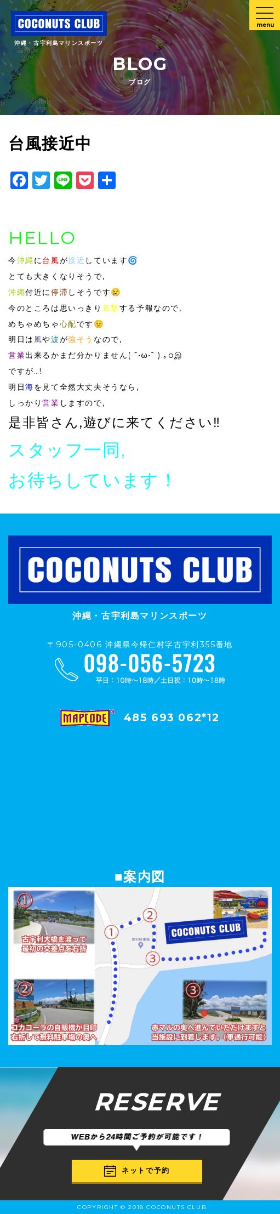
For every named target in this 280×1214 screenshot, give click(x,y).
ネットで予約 (137, 1171)
